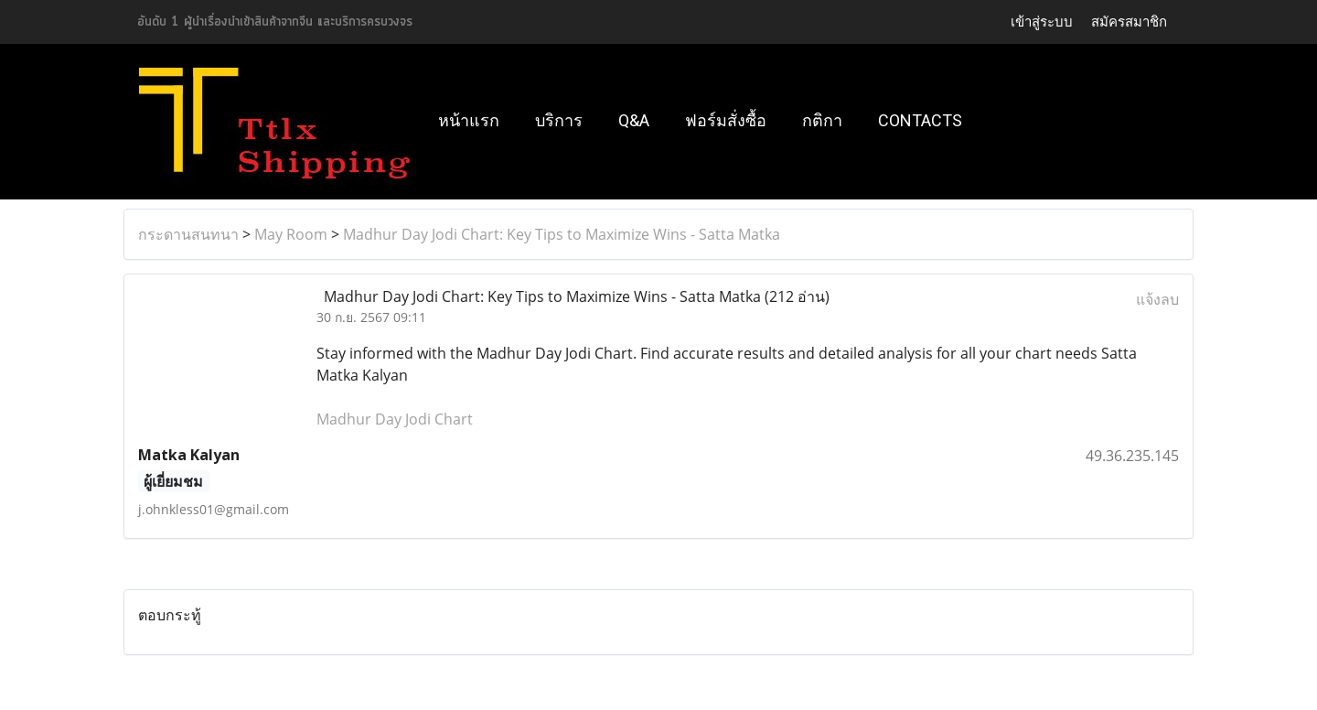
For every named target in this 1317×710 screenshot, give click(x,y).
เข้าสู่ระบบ (1042, 22)
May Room (290, 234)
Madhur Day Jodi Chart (394, 419)
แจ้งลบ (1157, 299)
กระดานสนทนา (188, 234)
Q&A (633, 120)
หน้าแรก (468, 120)
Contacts (920, 120)
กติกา (822, 120)
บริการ (559, 120)
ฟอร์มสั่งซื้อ (725, 120)
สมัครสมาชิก (1129, 22)
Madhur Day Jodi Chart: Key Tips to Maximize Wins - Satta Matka (561, 234)
